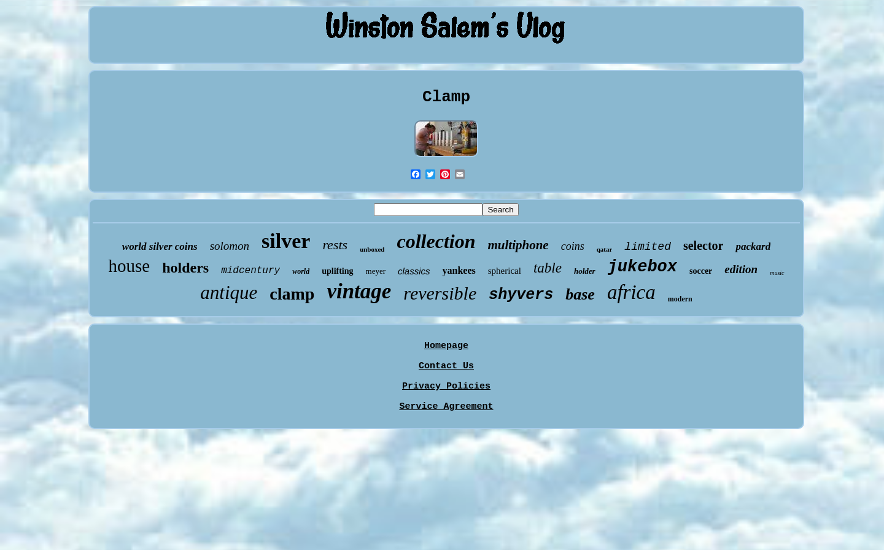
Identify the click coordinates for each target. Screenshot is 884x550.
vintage (359, 291)
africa (631, 292)
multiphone (517, 245)
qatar (605, 249)
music (777, 272)
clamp (291, 293)
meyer (376, 271)
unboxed (372, 249)
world (300, 271)
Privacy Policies (446, 386)
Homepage (446, 346)
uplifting (337, 271)
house (129, 266)
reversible (439, 293)
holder (584, 271)
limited (647, 247)
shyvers (521, 295)
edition (741, 269)
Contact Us (446, 366)
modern (680, 299)
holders (185, 268)
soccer (700, 271)
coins (572, 246)
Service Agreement (446, 406)
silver (286, 241)
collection (436, 241)
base (580, 294)
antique (228, 292)
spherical (504, 271)
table (547, 268)
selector (703, 245)
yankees (459, 270)
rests (334, 244)
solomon (229, 245)
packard (752, 246)
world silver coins (160, 246)
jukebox (642, 267)
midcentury (250, 270)
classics (414, 271)
